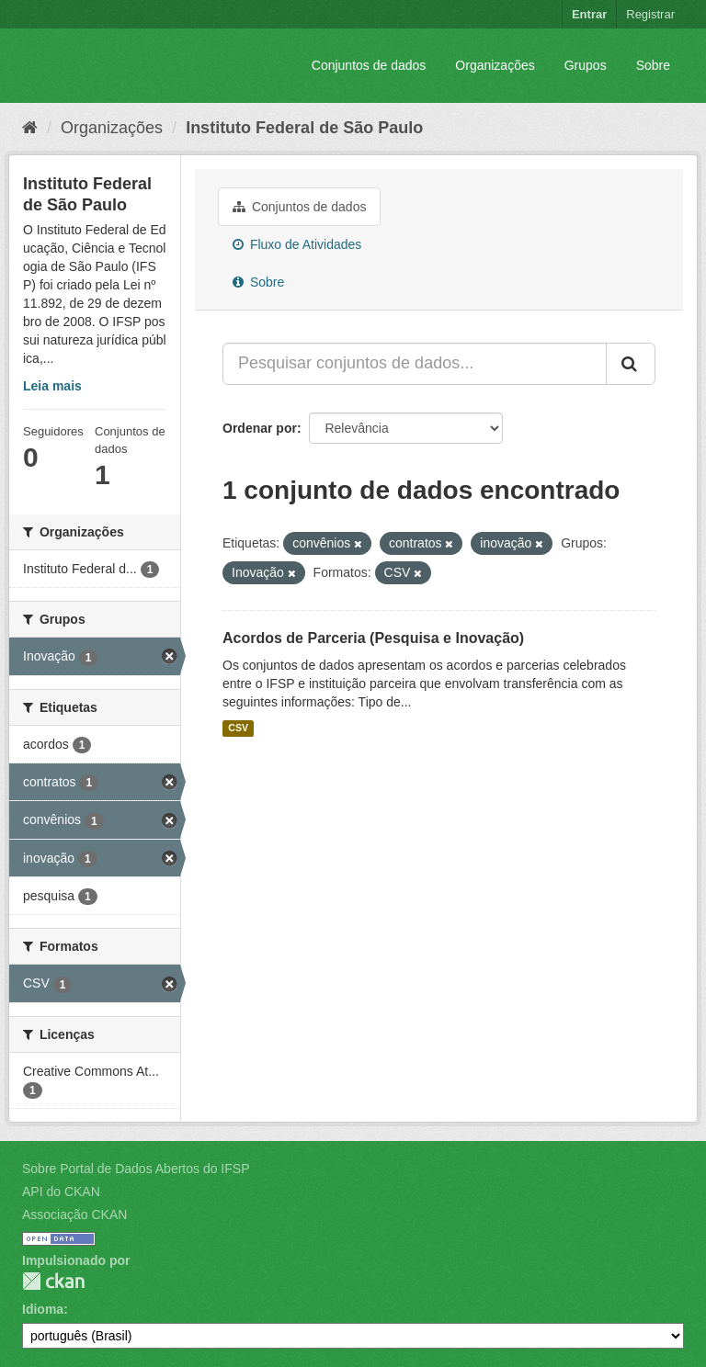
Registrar (650, 14)
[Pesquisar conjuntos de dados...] (414, 364)
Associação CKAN (74, 1214)
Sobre (653, 65)
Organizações (494, 65)
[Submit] (630, 364)
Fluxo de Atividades (297, 244)
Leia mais (52, 385)
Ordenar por (259, 428)
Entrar (589, 14)
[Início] (30, 128)
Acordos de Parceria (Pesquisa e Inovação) (373, 638)
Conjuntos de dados (369, 65)
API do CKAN (61, 1191)
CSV (238, 728)
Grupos (585, 65)
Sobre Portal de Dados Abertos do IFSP (135, 1168)
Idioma (42, 1309)
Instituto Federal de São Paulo (304, 128)
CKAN (53, 1281)
